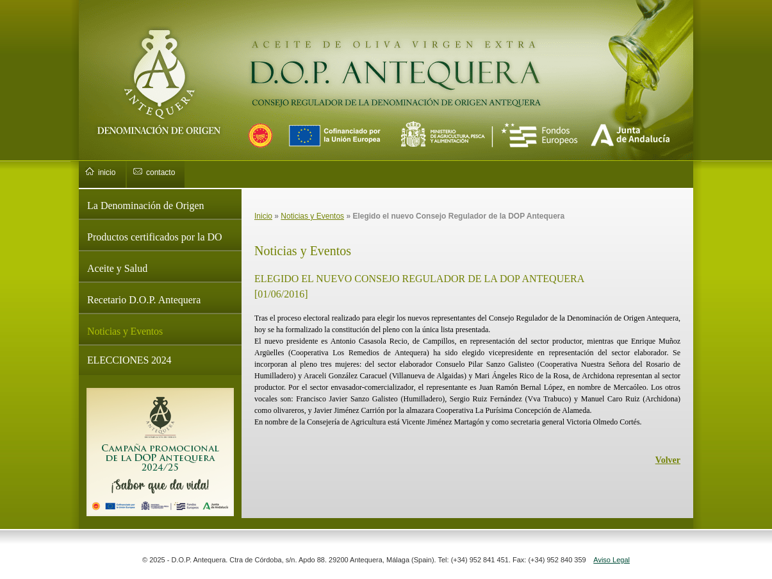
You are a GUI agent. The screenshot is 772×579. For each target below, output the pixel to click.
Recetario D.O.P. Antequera (144, 299)
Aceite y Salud (117, 268)
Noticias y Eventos (125, 331)
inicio (106, 172)
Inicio (263, 216)
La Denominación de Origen (145, 205)
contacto (160, 172)
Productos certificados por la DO (154, 236)
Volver (667, 460)
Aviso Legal (611, 560)
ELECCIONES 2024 (129, 360)
